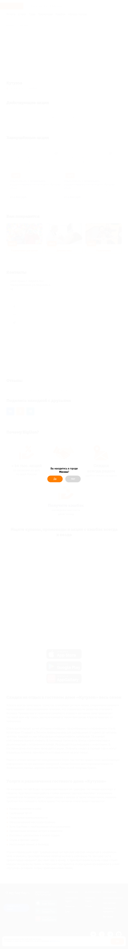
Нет (73, 479)
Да (55, 479)
